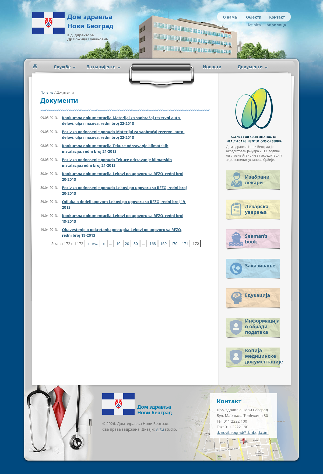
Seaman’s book (256, 239)
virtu (160, 429)
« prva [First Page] (92, 243)
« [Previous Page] (103, 243)
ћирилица (275, 24)
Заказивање (260, 265)
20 (127, 243)
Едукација (257, 295)
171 (185, 243)
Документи (250, 67)
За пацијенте (101, 67)
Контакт (277, 17)
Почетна (47, 92)
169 (163, 243)
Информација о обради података (262, 325)
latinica (254, 24)
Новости (212, 67)
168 (152, 243)
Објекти (253, 17)
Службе (62, 67)
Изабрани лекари (257, 180)
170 (174, 243)
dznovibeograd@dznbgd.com (243, 432)
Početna (35, 66)
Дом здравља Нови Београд (90, 21)
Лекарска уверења (256, 209)
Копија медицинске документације (262, 355)
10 (118, 243)
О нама (230, 17)
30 (136, 243)
